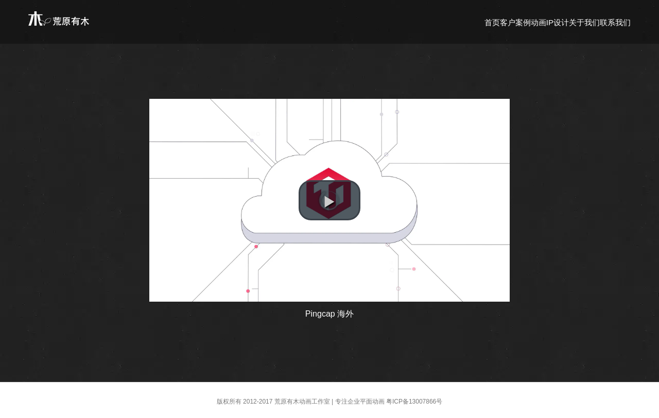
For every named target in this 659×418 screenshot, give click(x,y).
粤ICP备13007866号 (414, 401)
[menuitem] (492, 22)
